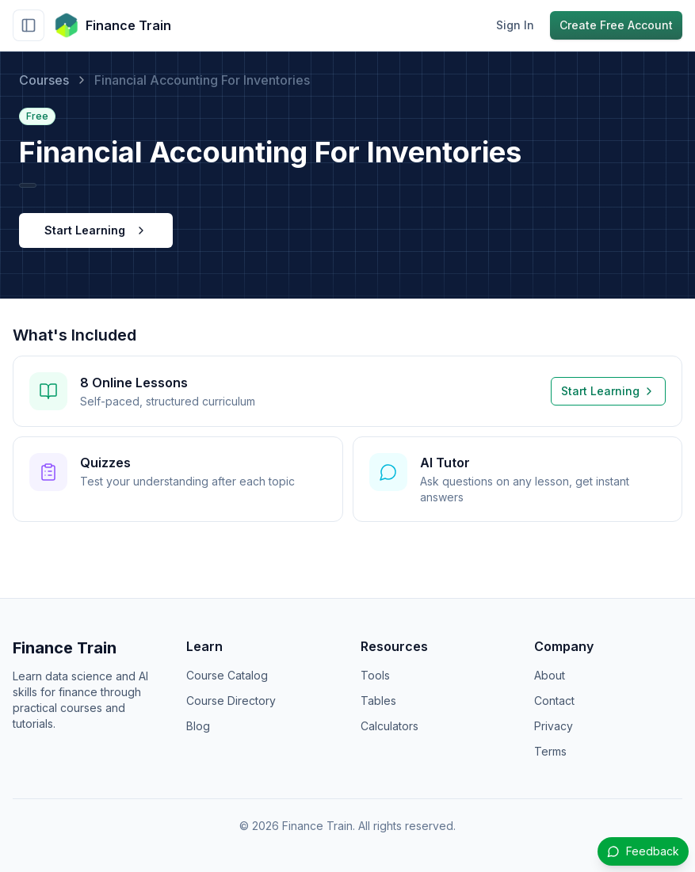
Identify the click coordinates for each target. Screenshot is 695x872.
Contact (554, 700)
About (549, 675)
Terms (550, 751)
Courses (44, 80)
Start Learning (95, 230)
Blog (198, 726)
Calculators (389, 726)
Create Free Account (616, 25)
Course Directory (231, 700)
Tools (375, 675)
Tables (378, 700)
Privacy (553, 726)
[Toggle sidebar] (28, 25)
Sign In (515, 25)
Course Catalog (227, 675)
